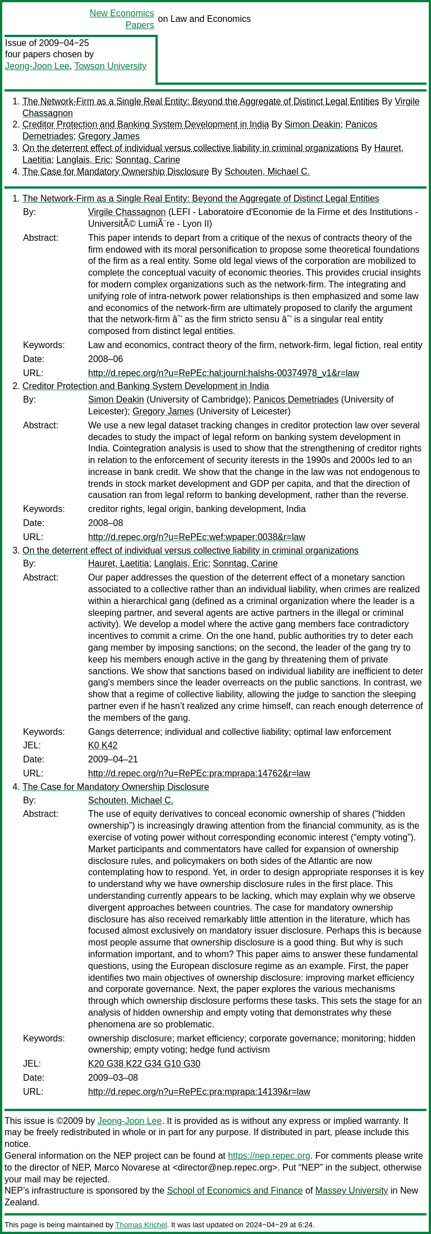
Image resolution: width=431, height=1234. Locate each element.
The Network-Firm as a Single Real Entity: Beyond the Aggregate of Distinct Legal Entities (200, 101)
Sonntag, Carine (147, 159)
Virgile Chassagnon (127, 212)
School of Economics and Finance (235, 1190)
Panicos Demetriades (295, 399)
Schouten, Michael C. (267, 171)
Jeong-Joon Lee (37, 66)
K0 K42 (102, 745)
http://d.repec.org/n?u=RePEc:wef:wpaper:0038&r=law (196, 537)
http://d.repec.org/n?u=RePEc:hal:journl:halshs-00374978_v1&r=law (223, 373)
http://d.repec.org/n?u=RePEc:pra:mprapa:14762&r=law (199, 773)
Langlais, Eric (83, 159)
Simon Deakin (313, 124)
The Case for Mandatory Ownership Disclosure (115, 171)
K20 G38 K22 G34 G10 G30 (144, 1063)
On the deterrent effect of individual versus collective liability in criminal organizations (190, 148)
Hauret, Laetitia (118, 563)
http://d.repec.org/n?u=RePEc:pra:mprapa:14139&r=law (199, 1091)
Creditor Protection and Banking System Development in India (145, 124)
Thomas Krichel (141, 1225)
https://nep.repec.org (269, 1155)
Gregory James (109, 136)
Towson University (110, 66)
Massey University (351, 1190)
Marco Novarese (127, 1167)
